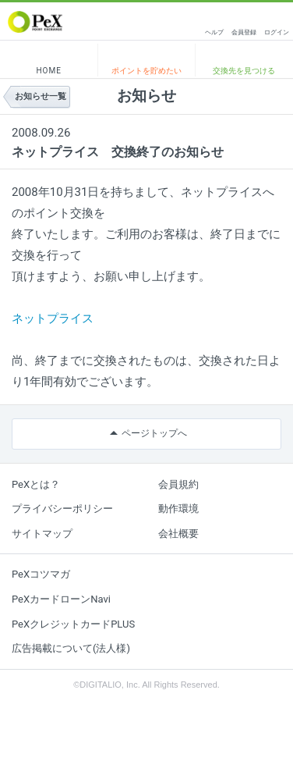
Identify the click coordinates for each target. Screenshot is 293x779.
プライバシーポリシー (62, 508)
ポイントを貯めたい (146, 70)
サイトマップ (42, 533)
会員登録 (243, 32)
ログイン (276, 32)
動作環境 (178, 508)
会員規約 (178, 484)
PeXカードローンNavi (61, 599)
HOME (48, 70)
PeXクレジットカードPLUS (73, 624)
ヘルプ (214, 32)
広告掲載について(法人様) (71, 648)
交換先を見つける (244, 70)
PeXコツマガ (41, 574)
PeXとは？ (36, 484)
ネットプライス (53, 318)
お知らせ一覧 (40, 96)
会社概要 (178, 533)
